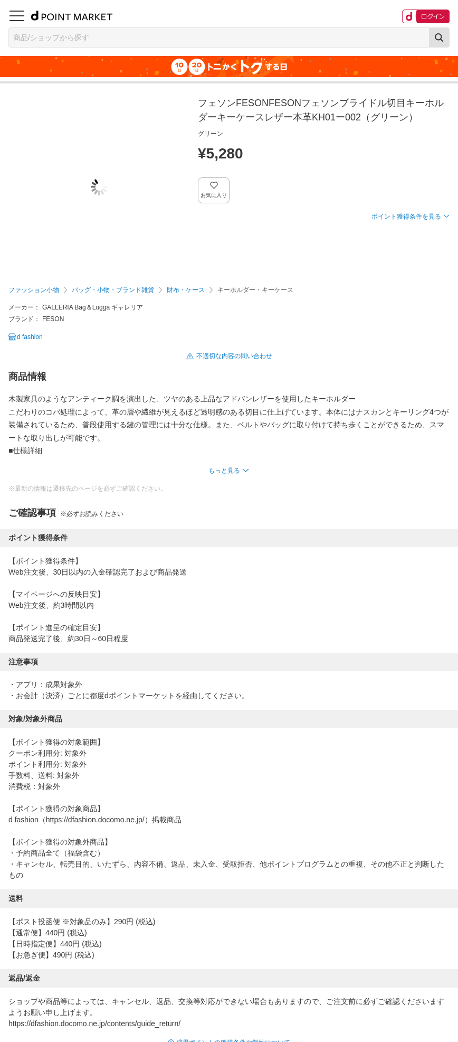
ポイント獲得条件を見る (406, 216)
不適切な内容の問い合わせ (234, 356)
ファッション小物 (33, 290)
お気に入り (214, 195)
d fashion (30, 337)
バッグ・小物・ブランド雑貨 (113, 290)
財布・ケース (186, 290)
